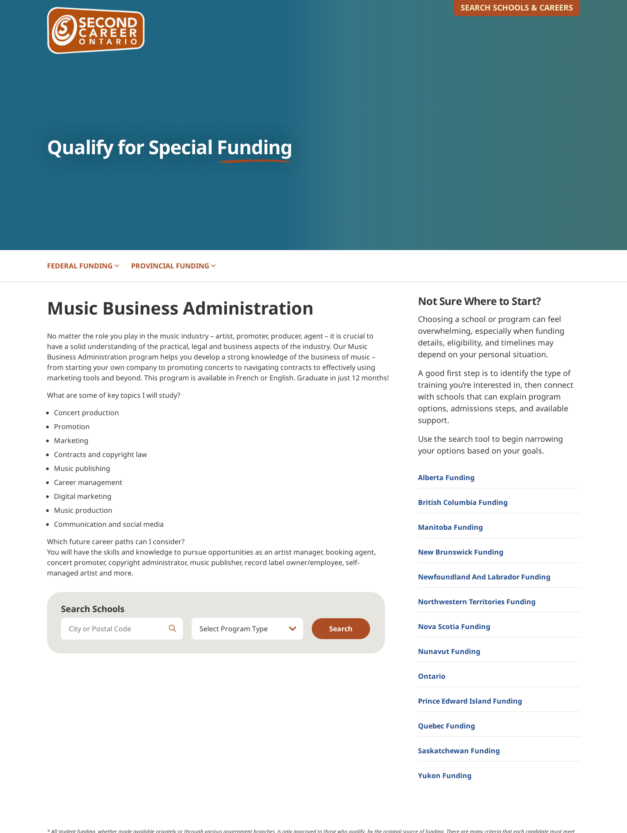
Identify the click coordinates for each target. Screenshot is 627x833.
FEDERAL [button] (83, 266)
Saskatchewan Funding (459, 750)
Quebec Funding (446, 726)
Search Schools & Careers (517, 7)
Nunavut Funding (449, 651)
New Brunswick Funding (460, 552)
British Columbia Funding (463, 502)
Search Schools (93, 609)
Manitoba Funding (450, 527)
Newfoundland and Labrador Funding (484, 577)
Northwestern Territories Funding (477, 601)
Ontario (431, 676)
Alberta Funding (446, 477)
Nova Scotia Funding (454, 626)
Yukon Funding (445, 775)
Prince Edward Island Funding (470, 701)
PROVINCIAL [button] (173, 266)
